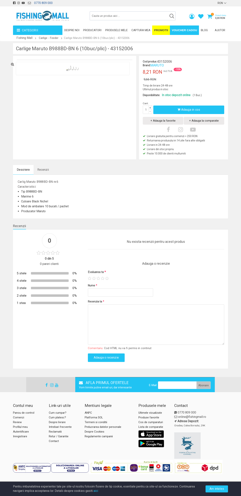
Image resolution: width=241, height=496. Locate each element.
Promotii (161, 30)
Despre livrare (57, 422)
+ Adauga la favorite (163, 120)
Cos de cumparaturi (150, 422)
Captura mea (140, 30)
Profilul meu (20, 427)
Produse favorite (148, 417)
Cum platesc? (57, 417)
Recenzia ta (96, 301)
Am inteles (217, 489)
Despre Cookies (94, 431)
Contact (54, 441)
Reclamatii (55, 431)
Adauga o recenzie (106, 357)
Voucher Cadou (184, 30)
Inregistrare (20, 436)
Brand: (146, 65)
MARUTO (157, 65)
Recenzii (43, 169)
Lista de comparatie (150, 427)
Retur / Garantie (58, 436)
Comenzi (18, 417)
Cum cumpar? (57, 412)
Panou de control (23, 412)
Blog (204, 30)
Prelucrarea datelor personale (103, 427)
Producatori (92, 30)
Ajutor (220, 30)
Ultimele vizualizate (150, 412)
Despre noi (71, 30)
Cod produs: (150, 61)
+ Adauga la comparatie (204, 120)
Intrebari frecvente (60, 427)
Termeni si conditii (96, 422)
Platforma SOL (94, 417)
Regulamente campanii (99, 436)
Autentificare (21, 431)
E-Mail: (153, 385)
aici (96, 491)
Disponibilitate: (151, 95)
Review (17, 422)
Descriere (23, 169)
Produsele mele (116, 30)
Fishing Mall (24, 38)
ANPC (88, 412)
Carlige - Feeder (48, 38)
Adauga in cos (188, 109)
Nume (92, 285)
